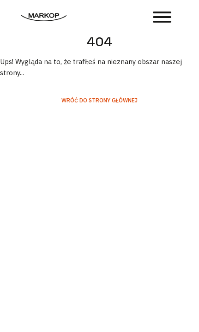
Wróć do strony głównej (99, 100)
